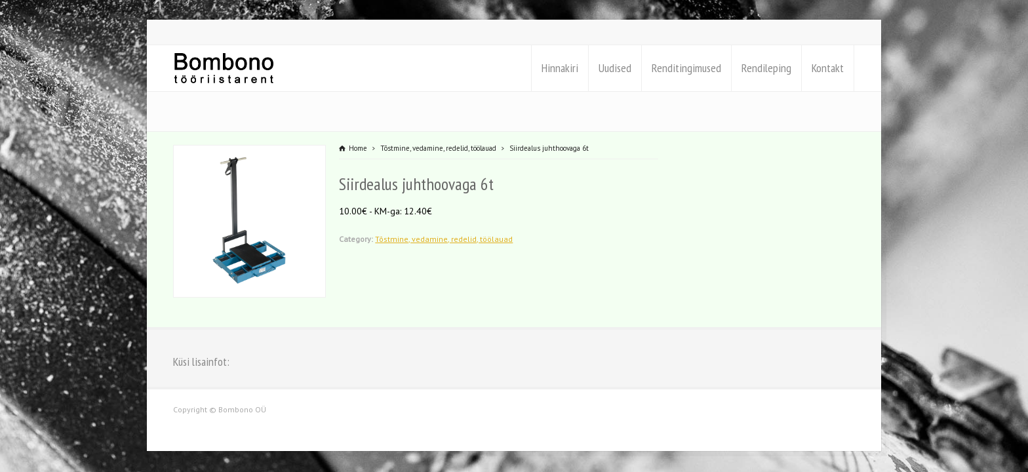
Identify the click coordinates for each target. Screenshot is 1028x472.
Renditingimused (686, 67)
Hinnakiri (560, 67)
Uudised (615, 67)
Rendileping (766, 67)
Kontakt (828, 67)
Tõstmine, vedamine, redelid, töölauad (444, 239)
